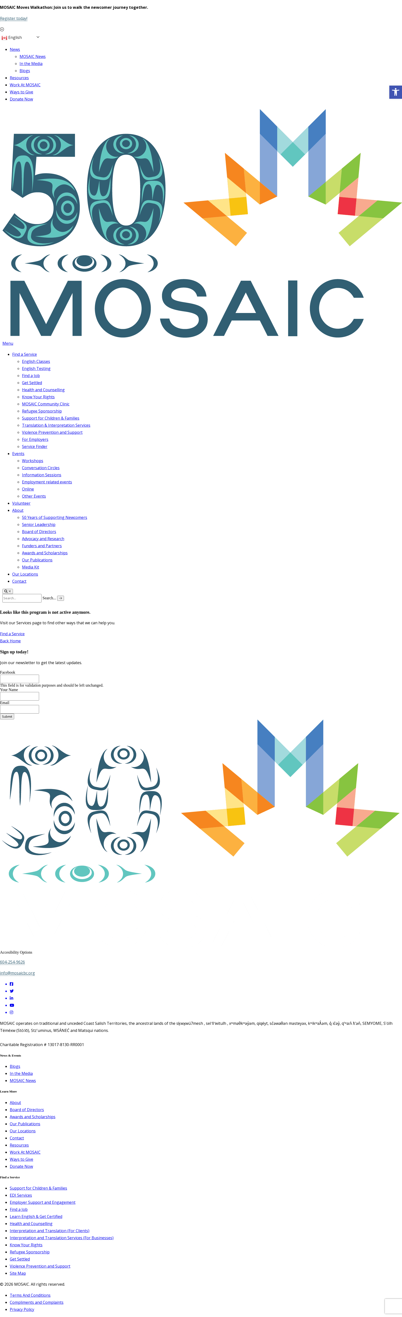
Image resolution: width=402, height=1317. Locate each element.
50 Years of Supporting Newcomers (54, 517)
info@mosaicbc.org (17, 973)
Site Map (18, 1273)
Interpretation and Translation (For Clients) (49, 1230)
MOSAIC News (33, 56)
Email (4, 703)
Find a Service (24, 354)
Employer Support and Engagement (42, 1202)
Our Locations (25, 574)
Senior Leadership (38, 524)
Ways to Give (21, 92)
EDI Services (21, 1195)
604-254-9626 (12, 962)
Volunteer (21, 503)
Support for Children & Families (50, 418)
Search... (49, 598)
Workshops (32, 460)
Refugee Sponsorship (42, 411)
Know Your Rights (38, 397)
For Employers (35, 439)
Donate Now (21, 99)
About (17, 510)
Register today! (13, 18)
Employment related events (47, 482)
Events (18, 453)
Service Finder (34, 446)
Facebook (7, 672)
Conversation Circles (41, 467)
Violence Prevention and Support (52, 432)
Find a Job (31, 375)
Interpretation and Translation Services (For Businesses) (62, 1237)
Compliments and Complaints (36, 1302)
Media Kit (30, 567)
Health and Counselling (43, 389)
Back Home (10, 641)
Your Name (9, 690)
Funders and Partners (42, 545)
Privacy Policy (22, 1309)
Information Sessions (41, 475)
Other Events (34, 496)
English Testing (36, 368)
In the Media (31, 63)
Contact (19, 581)
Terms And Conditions (30, 1295)
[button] (395, 92)
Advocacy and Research (43, 538)
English (11, 38)
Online (28, 489)
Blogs (25, 70)
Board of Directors (39, 531)
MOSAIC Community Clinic (45, 404)
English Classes (36, 361)
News (15, 49)
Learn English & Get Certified (36, 1216)
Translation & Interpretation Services (56, 425)
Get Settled (32, 382)
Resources (19, 77)
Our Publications (37, 560)
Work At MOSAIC (25, 85)
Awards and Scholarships (45, 553)
